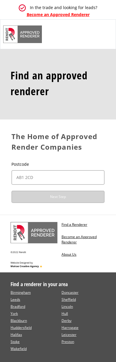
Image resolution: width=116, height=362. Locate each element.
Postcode (20, 164)
